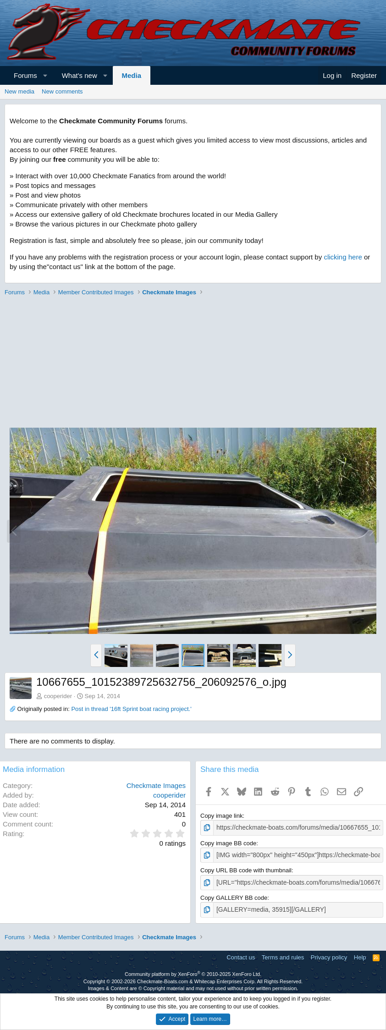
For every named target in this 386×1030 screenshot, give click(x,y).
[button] (45, 75)
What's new (79, 75)
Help (360, 955)
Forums (25, 75)
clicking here (343, 257)
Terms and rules (283, 955)
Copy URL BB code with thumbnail (246, 869)
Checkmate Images (156, 785)
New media (19, 91)
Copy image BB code (228, 842)
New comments (62, 91)
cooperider (58, 696)
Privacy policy (329, 955)
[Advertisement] (191, 363)
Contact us (240, 955)
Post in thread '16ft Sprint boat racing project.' (131, 708)
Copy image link (221, 815)
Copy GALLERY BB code (233, 895)
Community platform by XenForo (193, 972)
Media (132, 75)
